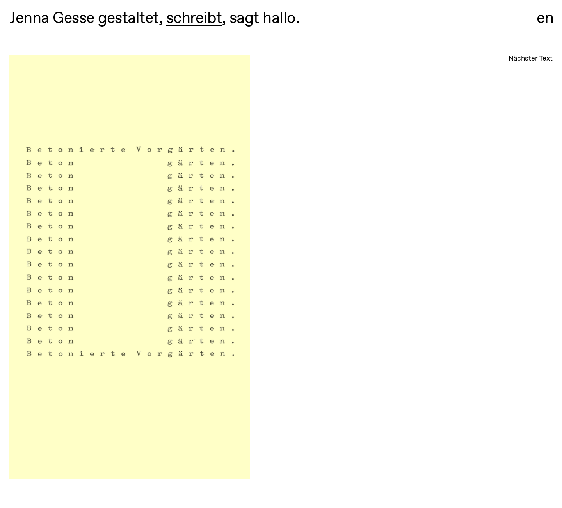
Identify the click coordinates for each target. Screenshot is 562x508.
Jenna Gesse (51, 18)
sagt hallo (262, 18)
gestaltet (128, 18)
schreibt (194, 18)
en (545, 17)
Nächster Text (531, 57)
